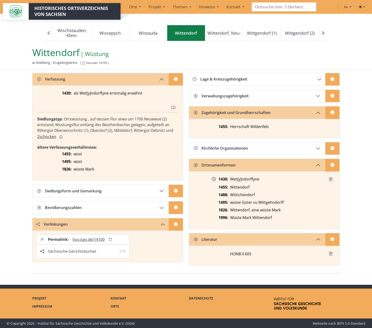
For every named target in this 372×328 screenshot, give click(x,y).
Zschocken (46, 136)
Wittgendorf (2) (300, 33)
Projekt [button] (155, 7)
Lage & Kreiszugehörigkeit (220, 79)
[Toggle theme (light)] (361, 7)
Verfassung (51, 79)
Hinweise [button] (207, 7)
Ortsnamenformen (215, 165)
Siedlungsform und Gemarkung (69, 191)
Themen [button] (180, 7)
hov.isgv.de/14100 (89, 239)
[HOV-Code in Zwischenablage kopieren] (83, 63)
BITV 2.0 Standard (351, 323)
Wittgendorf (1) (262, 33)
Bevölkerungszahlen (59, 207)
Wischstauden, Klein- (72, 33)
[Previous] (49, 33)
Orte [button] (133, 7)
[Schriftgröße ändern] (347, 7)
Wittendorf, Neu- (224, 33)
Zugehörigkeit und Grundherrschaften (232, 112)
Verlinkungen (52, 224)
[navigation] (186, 33)
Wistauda (148, 33)
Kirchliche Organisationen (221, 148)
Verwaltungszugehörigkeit (221, 96)
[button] (331, 179)
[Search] (284, 7)
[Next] (323, 33)
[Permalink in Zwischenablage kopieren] (110, 239)
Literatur (205, 239)
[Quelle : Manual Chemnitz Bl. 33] (331, 179)
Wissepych (110, 33)
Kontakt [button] (233, 7)
